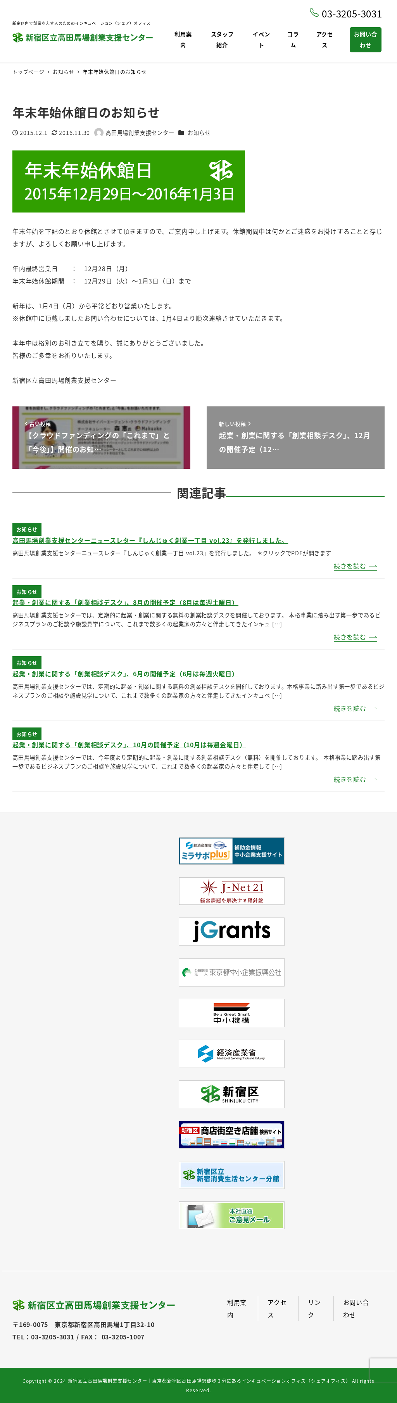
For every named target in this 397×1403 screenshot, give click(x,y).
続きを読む (350, 565)
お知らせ (199, 132)
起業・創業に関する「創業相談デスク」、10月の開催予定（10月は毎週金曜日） (129, 744)
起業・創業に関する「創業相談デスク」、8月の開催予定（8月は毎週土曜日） (125, 602)
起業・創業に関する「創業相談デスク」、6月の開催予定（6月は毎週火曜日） (125, 673)
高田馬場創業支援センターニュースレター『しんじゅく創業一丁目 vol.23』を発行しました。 (150, 540)
